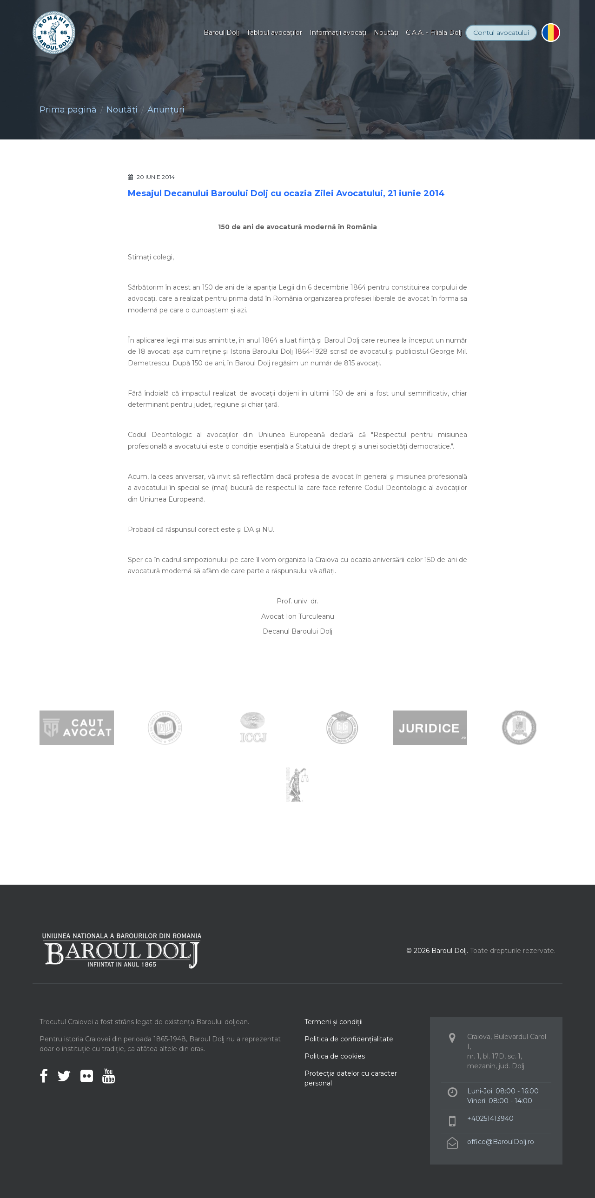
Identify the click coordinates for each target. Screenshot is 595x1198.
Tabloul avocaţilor (274, 32)
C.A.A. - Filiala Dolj (434, 32)
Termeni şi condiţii (333, 1022)
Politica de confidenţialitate (348, 1039)
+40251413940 (490, 1118)
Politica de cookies (334, 1056)
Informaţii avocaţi (338, 32)
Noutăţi (386, 32)
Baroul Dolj (221, 32)
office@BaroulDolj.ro (500, 1142)
